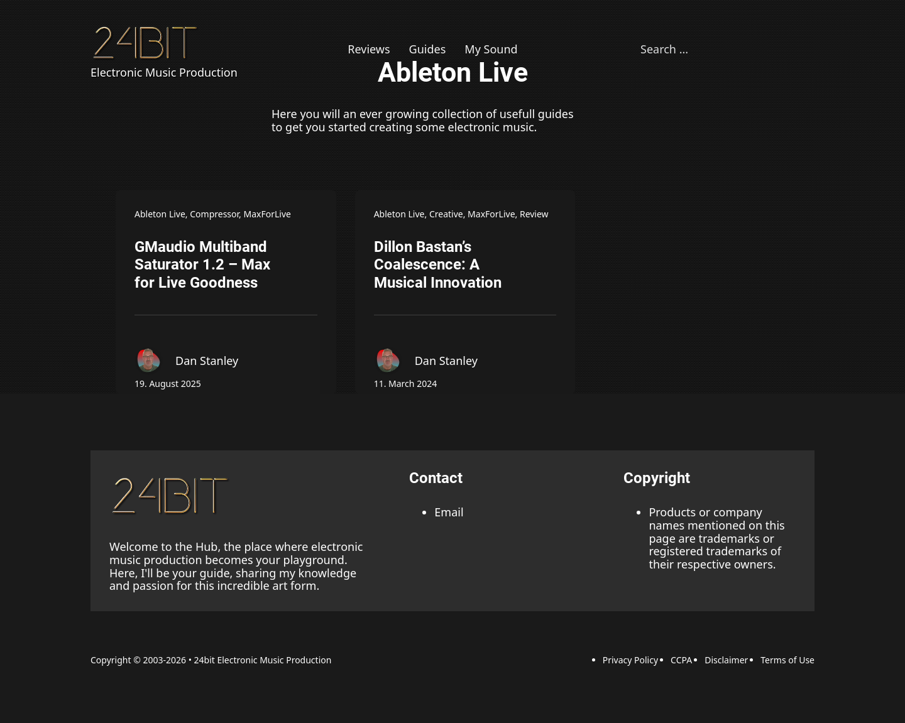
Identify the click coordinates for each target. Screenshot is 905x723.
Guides (427, 49)
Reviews (369, 49)
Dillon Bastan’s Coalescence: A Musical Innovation (438, 265)
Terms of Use (787, 660)
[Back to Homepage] (147, 42)
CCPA (681, 660)
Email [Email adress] (448, 511)
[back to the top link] (172, 495)
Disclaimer (726, 660)
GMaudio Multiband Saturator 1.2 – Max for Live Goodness (202, 265)
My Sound (490, 49)
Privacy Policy (630, 660)
